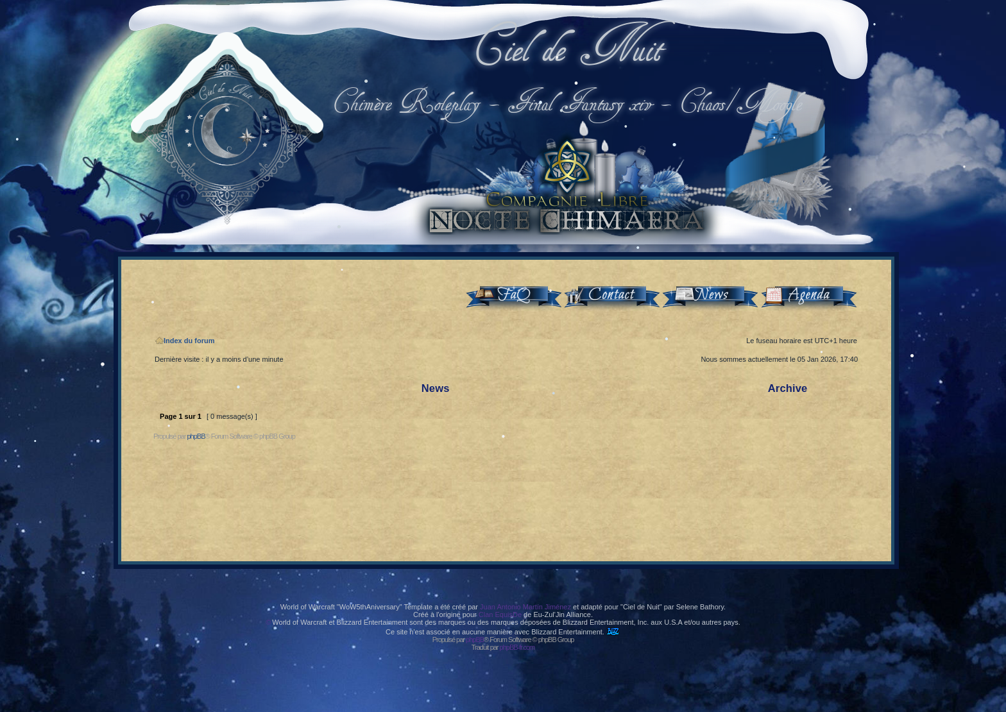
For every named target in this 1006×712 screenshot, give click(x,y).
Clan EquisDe (500, 614)
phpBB (196, 436)
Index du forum (184, 340)
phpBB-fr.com (517, 647)
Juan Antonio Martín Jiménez (525, 607)
